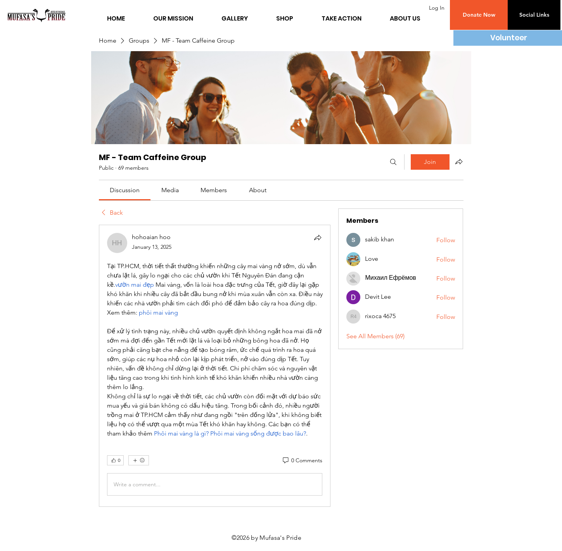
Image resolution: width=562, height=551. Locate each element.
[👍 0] (115, 460)
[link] (125, 190)
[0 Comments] (302, 461)
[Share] (317, 237)
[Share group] (458, 161)
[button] (479, 15)
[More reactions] (138, 460)
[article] (215, 366)
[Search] (393, 162)
